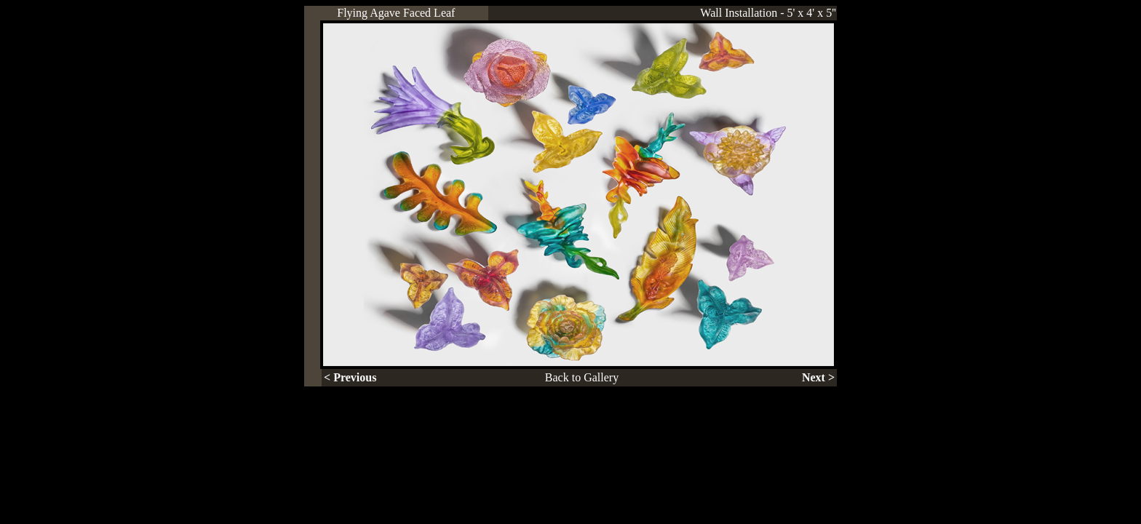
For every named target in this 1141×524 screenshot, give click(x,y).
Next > (818, 377)
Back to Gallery (582, 377)
